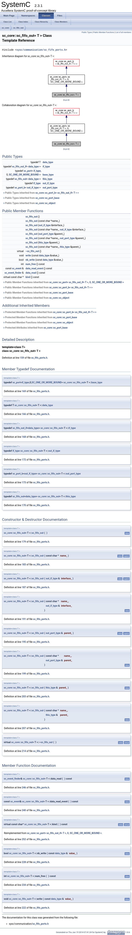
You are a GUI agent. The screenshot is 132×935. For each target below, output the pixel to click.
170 (24, 505)
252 (24, 839)
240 (24, 810)
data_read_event (34, 268)
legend (66, 100)
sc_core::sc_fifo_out (74, 382)
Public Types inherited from (41, 192)
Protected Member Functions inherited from (49, 312)
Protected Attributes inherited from (35, 327)
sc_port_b (20, 187)
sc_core (5, 28)
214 (24, 751)
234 (24, 885)
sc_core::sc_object (45, 203)
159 (22, 357)
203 (24, 696)
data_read (31, 272)
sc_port (28, 170)
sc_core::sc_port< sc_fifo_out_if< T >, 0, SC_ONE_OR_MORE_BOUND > (86, 282)
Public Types (87, 32)
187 (24, 587)
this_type (47, 179)
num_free (31, 264)
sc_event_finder (13, 272)
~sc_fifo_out (32, 251)
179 (24, 541)
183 (24, 564)
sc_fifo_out (18, 28)
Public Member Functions (103, 32)
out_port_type (50, 187)
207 (24, 728)
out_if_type (48, 183)
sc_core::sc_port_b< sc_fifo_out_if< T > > (57, 192)
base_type (48, 174)
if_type (46, 166)
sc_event (16, 268)
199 (24, 673)
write (28, 255)
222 (24, 907)
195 (24, 641)
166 (24, 414)
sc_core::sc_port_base (47, 198)
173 (24, 482)
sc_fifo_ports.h (39, 357)
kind (28, 277)
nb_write (30, 259)
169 (24, 391)
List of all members (123, 32)
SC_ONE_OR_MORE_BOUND (24, 174)
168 (24, 436)
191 (24, 619)
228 (24, 862)
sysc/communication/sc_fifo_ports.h (41, 49)
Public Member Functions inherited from (63, 282)
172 (24, 459)
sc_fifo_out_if (19, 166)
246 (24, 787)
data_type (48, 162)
